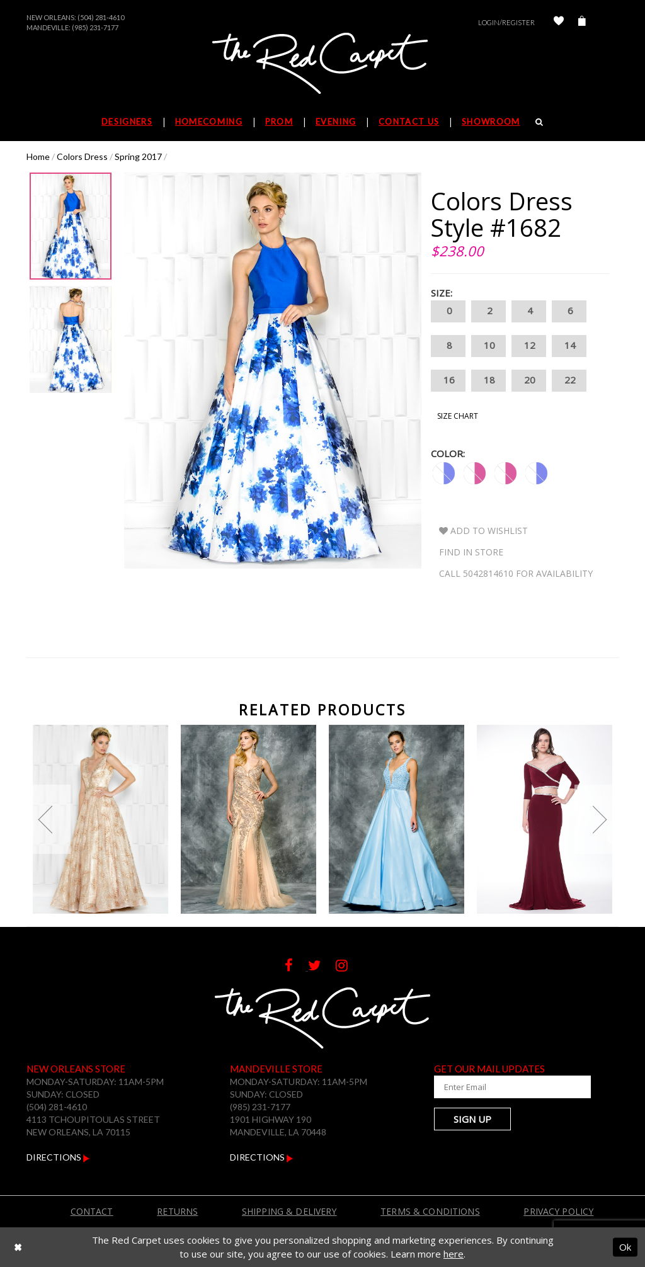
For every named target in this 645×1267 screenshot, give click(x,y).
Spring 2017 (138, 156)
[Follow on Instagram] (348, 967)
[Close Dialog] (18, 1247)
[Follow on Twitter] (322, 967)
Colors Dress (82, 156)
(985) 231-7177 (95, 27)
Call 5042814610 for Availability (516, 573)
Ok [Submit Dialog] (625, 1247)
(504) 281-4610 (100, 17)
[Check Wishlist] (559, 22)
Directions (58, 1157)
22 (569, 381)
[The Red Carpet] (322, 64)
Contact (92, 1211)
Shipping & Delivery (289, 1211)
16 (448, 381)
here (453, 1253)
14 (569, 346)
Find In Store (471, 552)
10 (488, 346)
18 (488, 381)
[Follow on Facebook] (296, 967)
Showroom (491, 121)
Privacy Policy (558, 1211)
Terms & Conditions (430, 1211)
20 (528, 381)
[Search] (539, 121)
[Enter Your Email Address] (495, 1087)
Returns (177, 1211)
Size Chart (457, 416)
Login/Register (506, 22)
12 (528, 346)
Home (38, 156)
